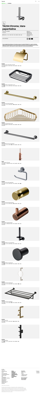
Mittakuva (28, 31)
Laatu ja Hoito (4, 375)
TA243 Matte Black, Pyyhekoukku (7, 262)
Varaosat (28, 35)
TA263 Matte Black (5, 340)
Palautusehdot (4, 379)
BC (12, 34)
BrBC (17, 34)
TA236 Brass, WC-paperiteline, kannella (8, 64)
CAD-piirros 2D (29, 33)
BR (10, 34)
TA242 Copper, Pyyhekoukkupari (7, 222)
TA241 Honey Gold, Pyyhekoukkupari (8, 202)
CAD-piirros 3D (29, 34)
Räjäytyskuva (29, 32)
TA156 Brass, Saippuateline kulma (7, 123)
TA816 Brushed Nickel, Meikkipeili (7, 282)
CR (3, 34)
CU (8, 34)
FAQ (2, 376)
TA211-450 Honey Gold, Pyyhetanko (7, 103)
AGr (21, 34)
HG (14, 34)
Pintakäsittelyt (13, 376)
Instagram (37, 371)
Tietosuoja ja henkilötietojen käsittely (6, 378)
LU (6, 34)
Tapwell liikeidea (4, 373)
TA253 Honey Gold (5, 320)
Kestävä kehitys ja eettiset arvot (5, 382)
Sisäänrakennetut (14, 374)
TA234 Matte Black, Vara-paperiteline (8, 242)
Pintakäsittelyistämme (5, 374)
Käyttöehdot (4, 380)
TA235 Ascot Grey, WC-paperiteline (7, 182)
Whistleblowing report (4, 372)
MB (5, 34)
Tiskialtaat (13, 372)
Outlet (12, 377)
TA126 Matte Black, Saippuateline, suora (8, 84)
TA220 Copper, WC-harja (6, 162)
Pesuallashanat (14, 373)
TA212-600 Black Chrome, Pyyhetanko (8, 143)
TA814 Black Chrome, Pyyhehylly (7, 301)
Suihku (12, 371)
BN (19, 34)
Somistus (9, 3)
